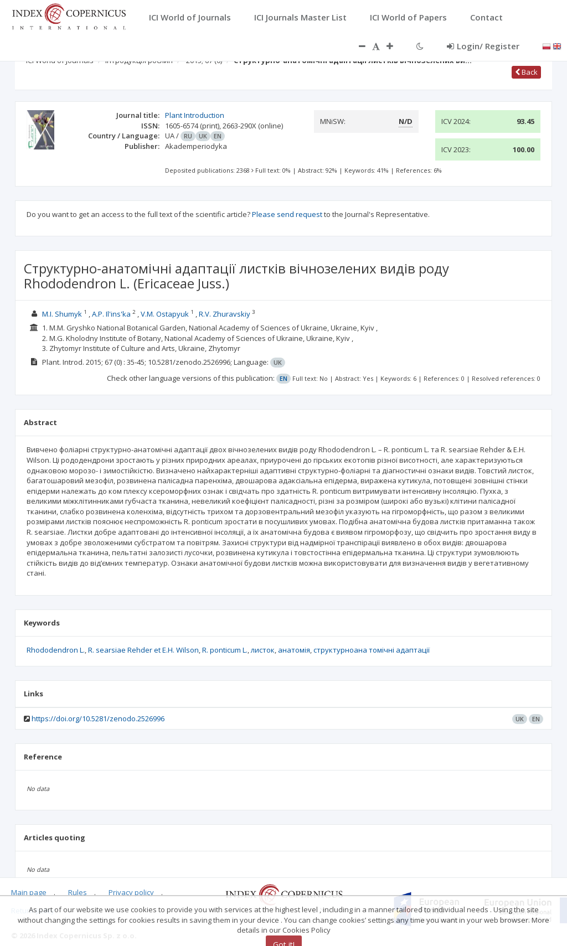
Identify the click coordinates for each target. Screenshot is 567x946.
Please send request (287, 214)
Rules (77, 892)
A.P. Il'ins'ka (111, 314)
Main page (29, 892)
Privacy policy (131, 892)
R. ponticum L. (225, 650)
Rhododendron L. (56, 650)
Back (526, 72)
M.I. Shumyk (62, 314)
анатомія (294, 650)
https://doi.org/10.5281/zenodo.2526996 (98, 718)
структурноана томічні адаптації (371, 650)
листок (263, 650)
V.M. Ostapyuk (165, 314)
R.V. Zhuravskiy (224, 314)
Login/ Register (483, 45)
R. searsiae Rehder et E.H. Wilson (143, 650)
